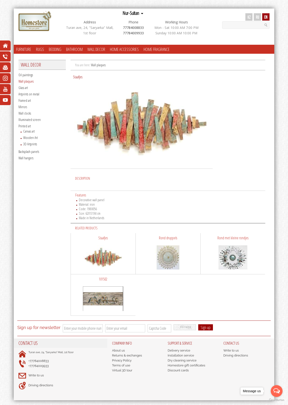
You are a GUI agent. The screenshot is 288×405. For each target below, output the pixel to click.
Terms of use (121, 365)
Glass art (23, 87)
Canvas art (29, 131)
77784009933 (133, 33)
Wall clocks (24, 113)
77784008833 (133, 27)
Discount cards (178, 370)
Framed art (24, 100)
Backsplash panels (28, 151)
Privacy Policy (122, 360)
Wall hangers (25, 158)
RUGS (40, 49)
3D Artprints (30, 144)
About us (118, 350)
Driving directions (40, 385)
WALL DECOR (96, 49)
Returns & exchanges (127, 355)
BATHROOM (74, 49)
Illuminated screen (29, 119)
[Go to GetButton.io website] (276, 400)
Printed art (24, 126)
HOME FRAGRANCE (157, 49)
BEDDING (55, 49)
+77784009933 (38, 366)
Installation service (181, 355)
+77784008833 (38, 361)
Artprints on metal (28, 94)
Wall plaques (26, 81)
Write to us (36, 375)
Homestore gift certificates (186, 365)
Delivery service (179, 350)
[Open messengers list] (277, 391)
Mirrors (22, 106)
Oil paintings (25, 74)
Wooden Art (30, 137)
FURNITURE (23, 49)
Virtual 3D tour (122, 370)
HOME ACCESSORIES (124, 49)
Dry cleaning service (182, 360)
